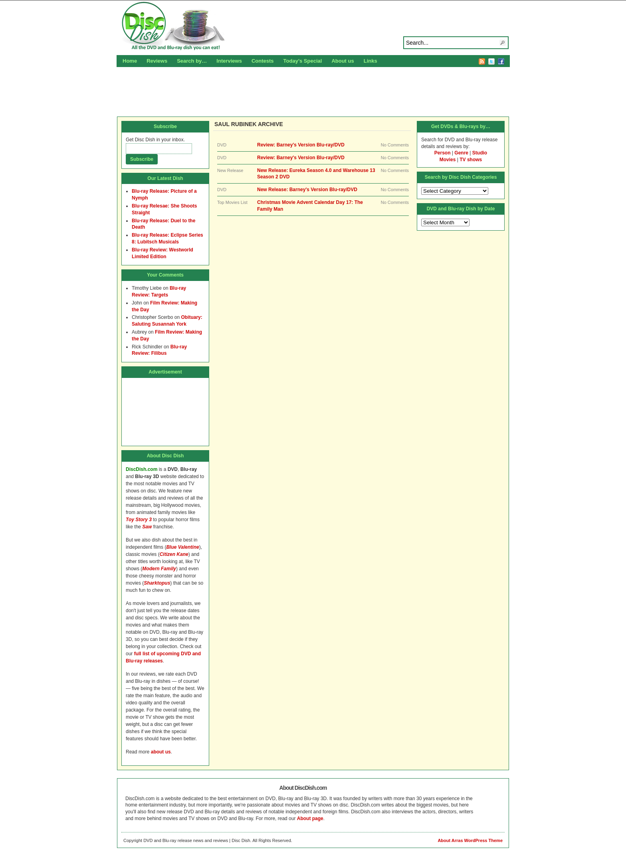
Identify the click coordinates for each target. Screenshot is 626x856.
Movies (448, 159)
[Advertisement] (313, 91)
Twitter (491, 61)
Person (442, 153)
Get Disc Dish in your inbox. (155, 139)
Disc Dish (313, 26)
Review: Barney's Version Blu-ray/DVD (301, 157)
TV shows (471, 159)
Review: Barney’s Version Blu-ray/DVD (301, 145)
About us (342, 61)
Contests (263, 61)
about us (161, 752)
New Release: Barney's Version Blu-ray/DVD (307, 189)
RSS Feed (482, 61)
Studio (479, 153)
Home (130, 61)
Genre (461, 153)
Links (370, 61)
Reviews (157, 61)
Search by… (192, 61)
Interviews (229, 61)
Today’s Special (302, 61)
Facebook (501, 61)
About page (310, 818)
